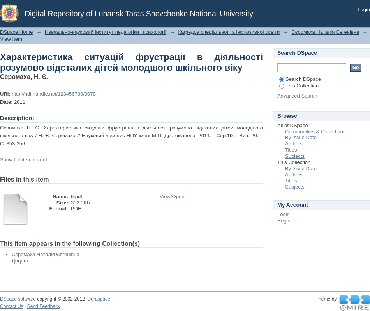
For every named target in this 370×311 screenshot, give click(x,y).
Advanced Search (297, 96)
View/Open (172, 196)
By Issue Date (301, 137)
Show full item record (23, 159)
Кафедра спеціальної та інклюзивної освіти (229, 32)
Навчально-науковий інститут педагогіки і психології (105, 32)
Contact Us (11, 306)
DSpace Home (16, 32)
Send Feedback (43, 306)
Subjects (295, 156)
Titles (291, 150)
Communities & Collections (315, 132)
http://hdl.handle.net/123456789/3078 (53, 94)
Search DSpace (300, 79)
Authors (294, 144)
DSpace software (18, 299)
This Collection (299, 86)
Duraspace (98, 299)
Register (286, 221)
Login (364, 9)
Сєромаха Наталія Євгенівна (325, 32)
